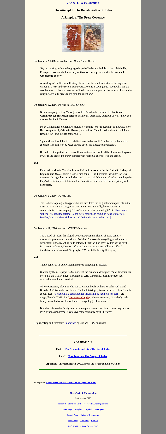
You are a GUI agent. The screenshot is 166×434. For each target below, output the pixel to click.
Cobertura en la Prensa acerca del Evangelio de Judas (71, 382)
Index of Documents (90, 415)
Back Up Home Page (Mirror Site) (83, 426)
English (78, 409)
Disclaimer (72, 420)
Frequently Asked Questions (95, 404)
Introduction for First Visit (69, 404)
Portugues (99, 409)
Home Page (67, 409)
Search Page (72, 415)
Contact (94, 420)
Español (88, 409)
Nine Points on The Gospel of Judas (87, 356)
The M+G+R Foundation (83, 393)
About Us (84, 420)
